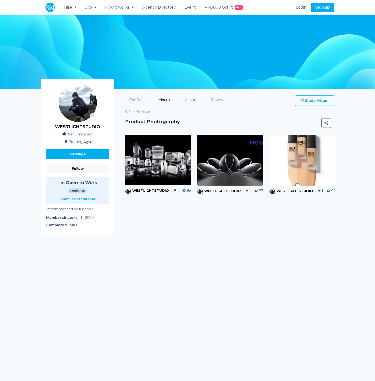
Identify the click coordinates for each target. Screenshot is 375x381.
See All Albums (139, 112)
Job (90, 7)
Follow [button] (78, 168)
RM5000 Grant (223, 7)
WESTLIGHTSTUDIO (150, 190)
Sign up (322, 7)
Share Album (314, 100)
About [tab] (190, 100)
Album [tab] (164, 100)
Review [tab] (217, 100)
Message (78, 154)
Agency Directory (159, 7)
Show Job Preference (78, 199)
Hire (70, 7)
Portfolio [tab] (136, 100)
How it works (119, 7)
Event (190, 7)
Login (301, 7)
